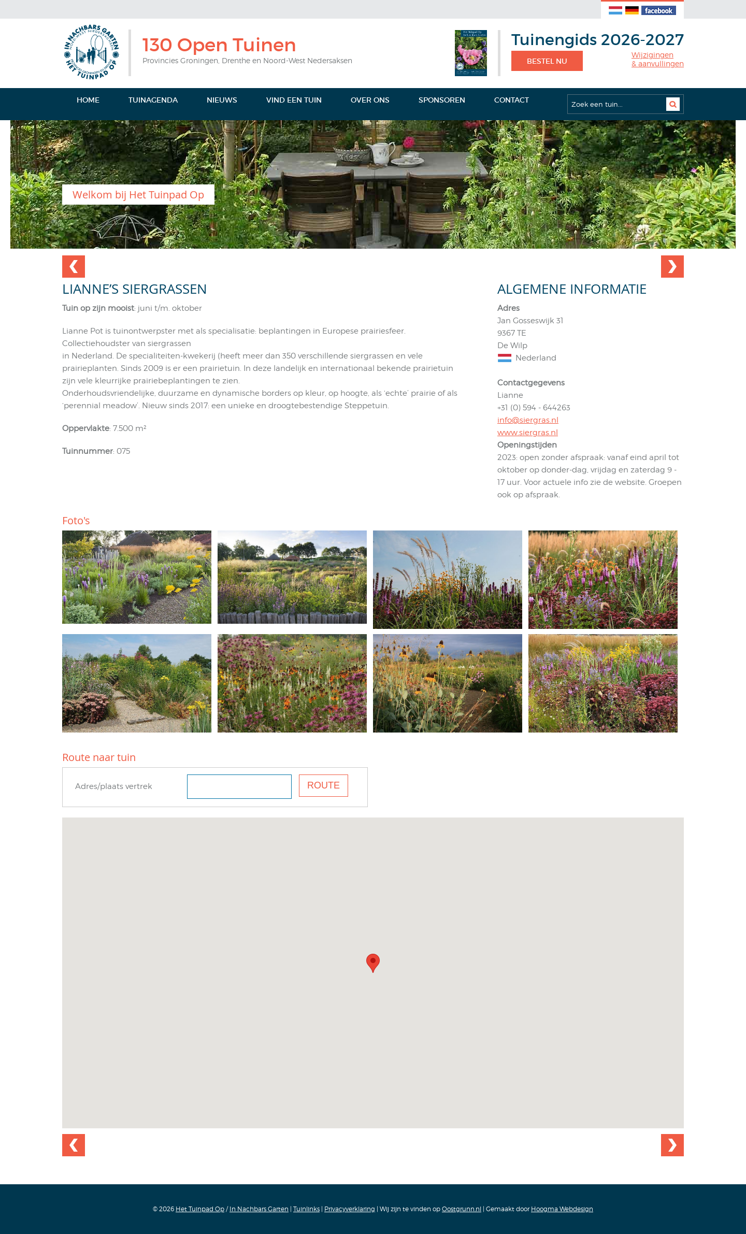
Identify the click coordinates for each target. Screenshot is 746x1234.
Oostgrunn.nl (461, 1209)
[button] (373, 963)
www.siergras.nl (527, 432)
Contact (511, 100)
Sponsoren (442, 100)
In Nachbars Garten (259, 1209)
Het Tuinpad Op (200, 1209)
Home (88, 100)
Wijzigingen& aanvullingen (658, 59)
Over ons (370, 100)
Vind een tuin (294, 100)
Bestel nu (547, 61)
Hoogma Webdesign (562, 1209)
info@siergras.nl (527, 420)
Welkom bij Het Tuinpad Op (138, 195)
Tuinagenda (153, 100)
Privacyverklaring (349, 1209)
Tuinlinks (306, 1209)
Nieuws (222, 100)
